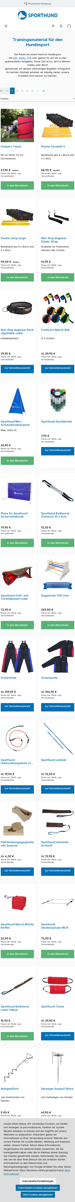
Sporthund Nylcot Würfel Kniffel (17, 926)
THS (29, 58)
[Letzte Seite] (44, 91)
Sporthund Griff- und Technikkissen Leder (14, 597)
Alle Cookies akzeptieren (38, 1194)
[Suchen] (53, 26)
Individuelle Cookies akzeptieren (37, 1187)
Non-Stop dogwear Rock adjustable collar (17, 331)
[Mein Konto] (61, 26)
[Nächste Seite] (38, 91)
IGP (15, 58)
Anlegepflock (10, 1088)
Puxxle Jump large (13, 238)
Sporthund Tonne (52, 1006)
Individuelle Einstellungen (38, 1181)
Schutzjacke (49, 677)
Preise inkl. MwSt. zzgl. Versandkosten (11, 174)
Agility (22, 58)
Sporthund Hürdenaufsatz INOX (55, 926)
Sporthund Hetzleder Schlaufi (55, 844)
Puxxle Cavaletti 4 (53, 146)
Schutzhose (8, 677)
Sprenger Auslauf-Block (57, 1088)
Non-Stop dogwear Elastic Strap (53, 240)
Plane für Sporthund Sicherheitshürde (14, 515)
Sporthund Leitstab (53, 759)
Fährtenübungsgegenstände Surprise (17, 844)
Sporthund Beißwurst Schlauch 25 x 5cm (55, 515)
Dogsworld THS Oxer (55, 595)
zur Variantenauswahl (17, 368)
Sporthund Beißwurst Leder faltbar (15, 1008)
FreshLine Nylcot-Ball (55, 329)
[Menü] (6, 26)
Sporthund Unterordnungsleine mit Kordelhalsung (16, 761)
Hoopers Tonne (11, 146)
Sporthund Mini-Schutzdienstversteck (15, 423)
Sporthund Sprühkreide (56, 421)
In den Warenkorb (17, 185)
